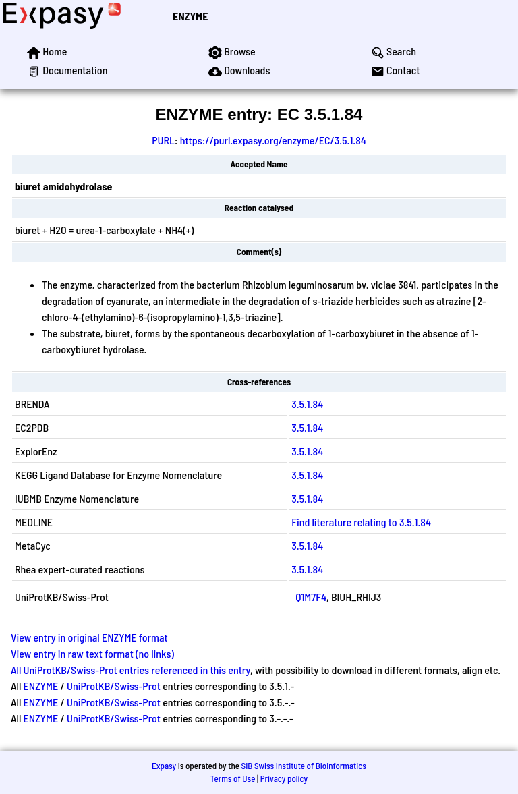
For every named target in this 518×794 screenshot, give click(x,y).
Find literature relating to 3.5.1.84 (361, 521)
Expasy (164, 765)
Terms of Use (233, 778)
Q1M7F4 (310, 596)
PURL (163, 140)
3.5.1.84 (307, 403)
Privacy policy (284, 778)
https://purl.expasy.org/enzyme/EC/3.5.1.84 (273, 140)
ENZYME (190, 15)
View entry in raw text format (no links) (92, 653)
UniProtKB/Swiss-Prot (114, 685)
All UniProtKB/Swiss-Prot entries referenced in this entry (130, 669)
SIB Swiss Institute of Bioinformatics (303, 765)
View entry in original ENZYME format (89, 637)
